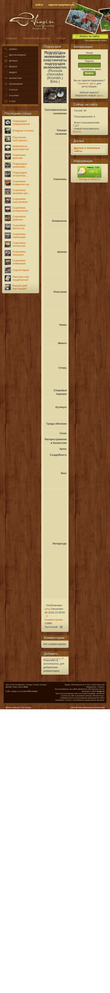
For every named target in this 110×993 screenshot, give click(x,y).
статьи (10, 89)
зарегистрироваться (61, 4)
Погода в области (89, 179)
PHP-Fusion (32, 691)
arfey (47, 608)
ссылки (11, 95)
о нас (9, 101)
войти (39, 4)
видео (10, 72)
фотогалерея (14, 55)
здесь (99, 95)
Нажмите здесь (87, 83)
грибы (10, 49)
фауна (10, 66)
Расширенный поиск (95, 40)
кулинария (13, 84)
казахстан (12, 78)
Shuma (77, 131)
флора (10, 60)
